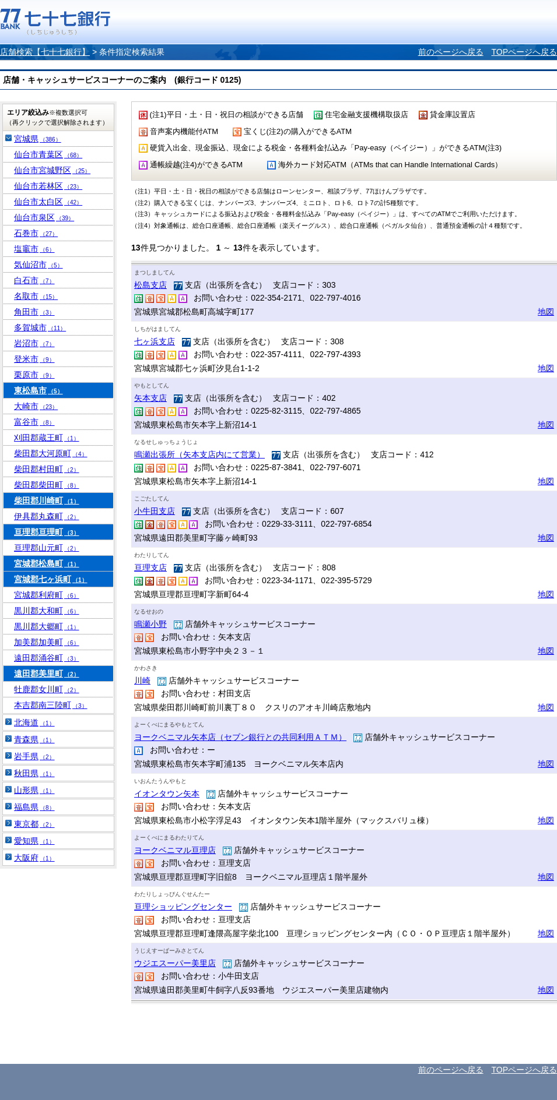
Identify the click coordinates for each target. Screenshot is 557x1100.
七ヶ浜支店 (154, 341)
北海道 (34, 722)
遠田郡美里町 (46, 673)
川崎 (142, 680)
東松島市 (38, 390)
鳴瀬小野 (150, 624)
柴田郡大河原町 (50, 453)
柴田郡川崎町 (46, 500)
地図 (546, 311)
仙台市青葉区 (48, 154)
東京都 (34, 823)
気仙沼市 (38, 264)
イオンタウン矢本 (166, 793)
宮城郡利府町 (46, 595)
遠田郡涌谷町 (46, 657)
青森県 (34, 739)
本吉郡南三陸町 (50, 705)
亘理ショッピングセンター (183, 906)
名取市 (36, 296)
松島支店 (150, 285)
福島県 (34, 807)
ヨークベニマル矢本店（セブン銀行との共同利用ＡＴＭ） (240, 737)
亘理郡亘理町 (46, 532)
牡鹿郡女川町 (46, 689)
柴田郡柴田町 (46, 484)
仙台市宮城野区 (52, 170)
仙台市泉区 (44, 217)
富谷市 (34, 421)
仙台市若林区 (48, 186)
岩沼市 (34, 343)
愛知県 (34, 840)
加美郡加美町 (46, 642)
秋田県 (34, 773)
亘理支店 (150, 567)
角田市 (34, 311)
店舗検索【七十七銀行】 (45, 52)
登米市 (34, 359)
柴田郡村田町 (46, 469)
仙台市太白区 (48, 201)
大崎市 (36, 406)
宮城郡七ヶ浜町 (50, 579)
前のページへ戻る (451, 52)
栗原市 (34, 374)
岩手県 (34, 756)
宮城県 (37, 138)
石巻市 (36, 233)
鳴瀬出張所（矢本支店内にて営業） (199, 454)
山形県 (34, 790)
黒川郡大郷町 (46, 626)
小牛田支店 (154, 511)
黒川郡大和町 (46, 610)
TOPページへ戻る (524, 52)
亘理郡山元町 (46, 547)
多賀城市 (40, 327)
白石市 (34, 280)
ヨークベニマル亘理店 (175, 850)
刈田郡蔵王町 (46, 437)
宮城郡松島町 (46, 563)
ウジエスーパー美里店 (175, 963)
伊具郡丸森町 (46, 516)
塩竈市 (34, 248)
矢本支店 (150, 398)
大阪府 (34, 857)
